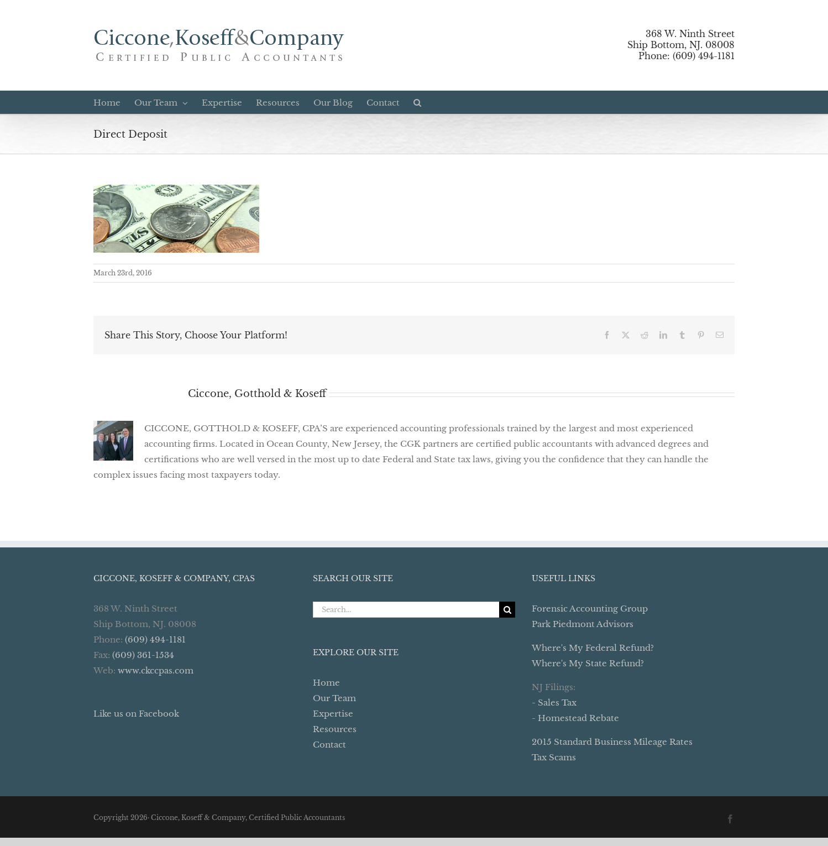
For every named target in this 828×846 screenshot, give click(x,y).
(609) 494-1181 (155, 639)
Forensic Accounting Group (590, 608)
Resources (335, 729)
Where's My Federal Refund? (593, 648)
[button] (417, 102)
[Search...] (406, 610)
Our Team (334, 698)
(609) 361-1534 (143, 655)
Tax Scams (554, 757)
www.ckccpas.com (155, 670)
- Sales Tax (554, 702)
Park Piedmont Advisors (582, 624)
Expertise (333, 713)
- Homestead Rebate (575, 718)
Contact (329, 744)
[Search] (507, 610)
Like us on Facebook (136, 713)
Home (326, 682)
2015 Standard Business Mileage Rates (612, 742)
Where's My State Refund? (588, 663)
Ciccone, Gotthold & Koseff (257, 394)
